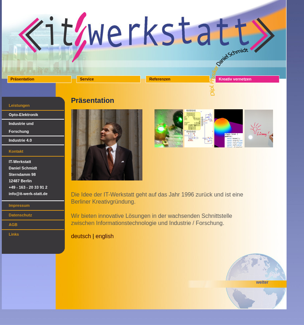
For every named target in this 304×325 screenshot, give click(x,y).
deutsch (81, 236)
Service (87, 79)
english (105, 236)
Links (14, 234)
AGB (13, 224)
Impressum (19, 205)
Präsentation (23, 79)
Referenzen (160, 79)
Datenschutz (20, 215)
